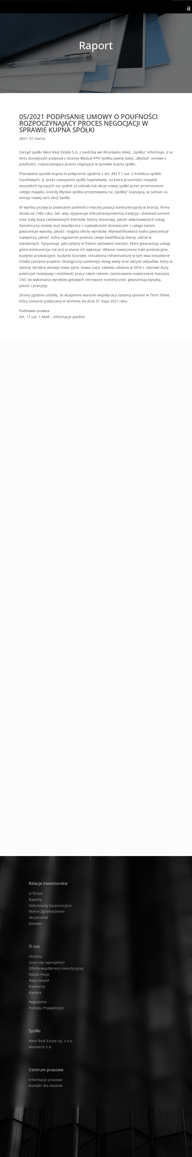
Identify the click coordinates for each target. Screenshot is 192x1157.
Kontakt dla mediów (46, 1085)
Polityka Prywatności (46, 1008)
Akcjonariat (38, 917)
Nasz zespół (39, 980)
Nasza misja (39, 974)
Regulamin (38, 1001)
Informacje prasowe (45, 1079)
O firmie (36, 893)
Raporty (35, 899)
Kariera (35, 992)
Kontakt (35, 923)
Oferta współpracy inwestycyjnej (56, 968)
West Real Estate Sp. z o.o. (51, 1040)
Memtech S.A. (40, 1046)
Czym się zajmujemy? (47, 962)
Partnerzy (37, 986)
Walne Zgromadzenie (47, 911)
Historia (35, 956)
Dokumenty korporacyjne (50, 905)
